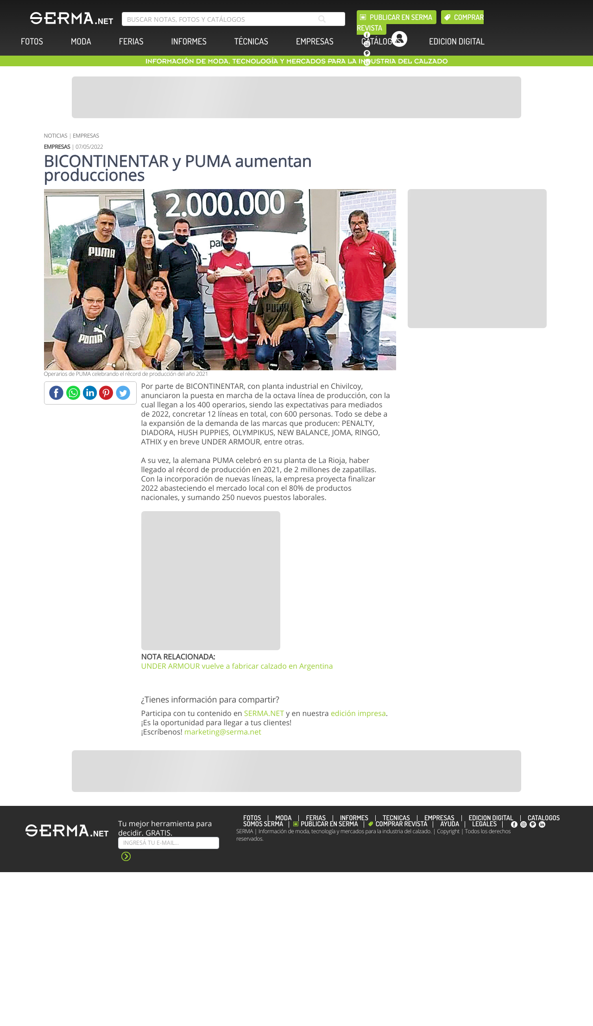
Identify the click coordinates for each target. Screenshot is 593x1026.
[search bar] (233, 19)
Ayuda (449, 824)
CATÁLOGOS (381, 41)
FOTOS (32, 41)
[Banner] (296, 97)
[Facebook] (56, 393)
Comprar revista (402, 824)
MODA (81, 41)
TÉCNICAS (251, 41)
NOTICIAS (56, 135)
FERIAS (131, 41)
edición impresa (358, 713)
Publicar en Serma (401, 17)
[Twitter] (123, 393)
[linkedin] (367, 62)
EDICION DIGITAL (457, 41)
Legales (484, 824)
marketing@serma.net (222, 732)
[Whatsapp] (73, 393)
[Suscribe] (168, 843)
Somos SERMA (263, 824)
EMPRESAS (315, 41)
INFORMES (189, 41)
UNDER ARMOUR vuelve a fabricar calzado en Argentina (237, 666)
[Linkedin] (89, 393)
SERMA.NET (264, 713)
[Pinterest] (106, 393)
